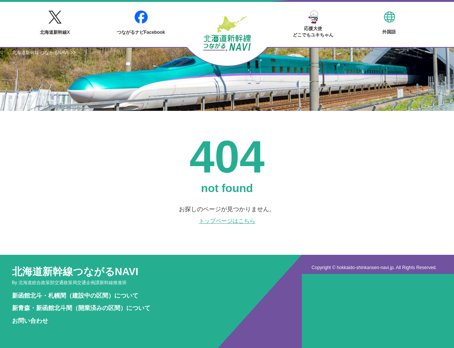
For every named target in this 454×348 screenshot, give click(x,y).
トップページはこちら (227, 221)
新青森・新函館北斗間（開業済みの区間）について (81, 308)
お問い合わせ (30, 321)
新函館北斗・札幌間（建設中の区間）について (75, 295)
